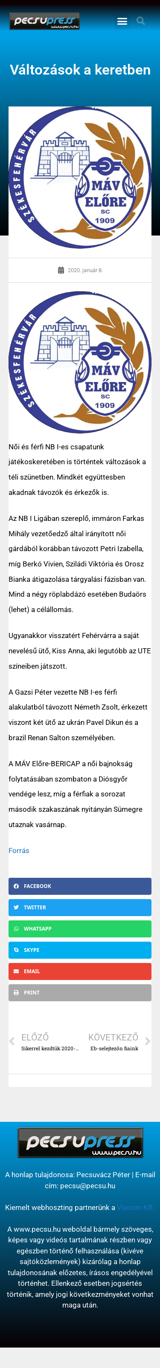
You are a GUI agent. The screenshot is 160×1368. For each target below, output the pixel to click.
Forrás (19, 850)
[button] (122, 21)
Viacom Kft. (136, 1207)
